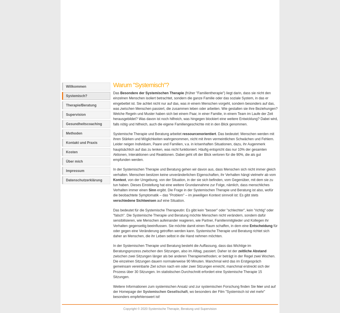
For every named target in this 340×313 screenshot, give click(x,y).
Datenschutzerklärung (84, 180)
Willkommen (76, 87)
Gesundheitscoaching (84, 124)
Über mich (74, 161)
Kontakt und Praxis (82, 143)
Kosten (72, 152)
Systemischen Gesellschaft (165, 292)
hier (260, 287)
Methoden (74, 133)
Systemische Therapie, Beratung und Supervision (151, 10)
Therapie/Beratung (81, 105)
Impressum (75, 171)
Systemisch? (76, 96)
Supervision (76, 115)
